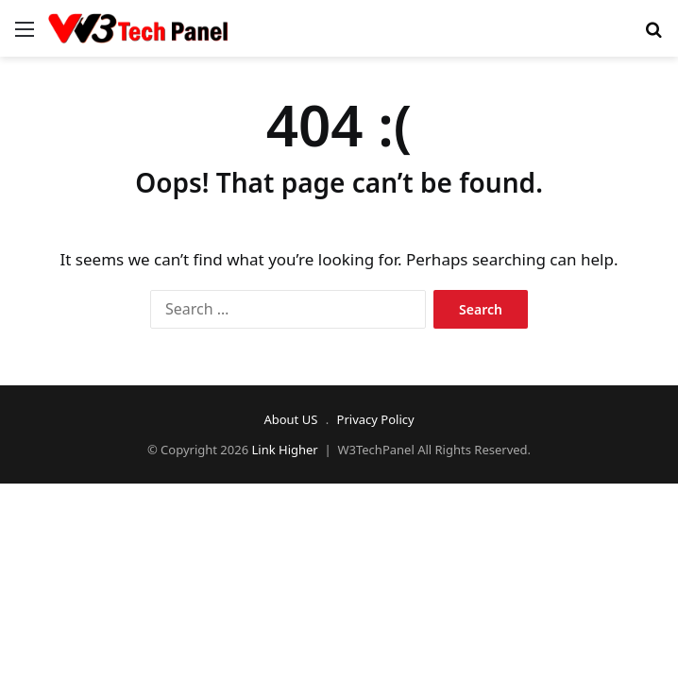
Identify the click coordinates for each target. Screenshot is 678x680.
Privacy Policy (376, 419)
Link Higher (285, 449)
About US (290, 419)
